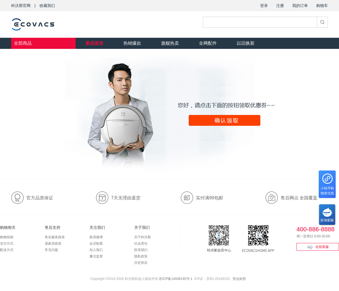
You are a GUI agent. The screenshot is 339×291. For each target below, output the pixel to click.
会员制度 (96, 243)
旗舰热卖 (170, 43)
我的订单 (300, 5)
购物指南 (6, 237)
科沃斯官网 (21, 5)
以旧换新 (246, 43)
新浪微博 (96, 237)
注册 (280, 5)
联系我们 (141, 250)
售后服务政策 (55, 237)
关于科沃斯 (142, 237)
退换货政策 (53, 243)
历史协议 (141, 263)
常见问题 (51, 250)
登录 (264, 5)
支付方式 (6, 243)
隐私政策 (141, 256)
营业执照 (239, 279)
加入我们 (96, 250)
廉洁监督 (96, 256)
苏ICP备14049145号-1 (175, 279)
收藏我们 (47, 5)
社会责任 (141, 243)
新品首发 (94, 43)
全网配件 (208, 43)
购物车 (322, 5)
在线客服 (318, 246)
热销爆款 (132, 43)
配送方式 (6, 250)
